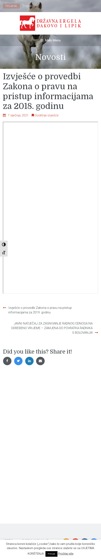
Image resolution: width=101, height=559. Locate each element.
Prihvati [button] (51, 554)
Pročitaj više (66, 553)
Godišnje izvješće (47, 115)
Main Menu (50, 40)
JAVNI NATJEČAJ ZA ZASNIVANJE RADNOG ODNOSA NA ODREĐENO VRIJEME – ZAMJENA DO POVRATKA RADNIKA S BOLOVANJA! (52, 327)
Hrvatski (11, 6)
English (27, 6)
